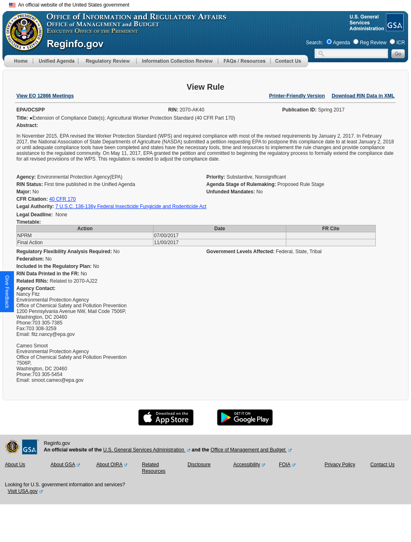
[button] (55, 61)
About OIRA (109, 464)
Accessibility (246, 464)
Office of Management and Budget (248, 450)
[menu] (55, 61)
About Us (15, 464)
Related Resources (153, 468)
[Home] (18, 65)
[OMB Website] (21, 47)
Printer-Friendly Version (297, 96)
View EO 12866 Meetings (45, 96)
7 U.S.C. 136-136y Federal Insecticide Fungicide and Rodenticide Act (130, 206)
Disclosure (198, 464)
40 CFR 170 (62, 199)
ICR (400, 42)
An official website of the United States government (69, 5)
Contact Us (382, 464)
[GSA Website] (394, 28)
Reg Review (373, 42)
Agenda (341, 42)
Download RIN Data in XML (363, 96)
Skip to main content (210, 4)
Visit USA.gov (23, 491)
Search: (314, 42)
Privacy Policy (339, 464)
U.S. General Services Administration (144, 450)
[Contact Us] (289, 65)
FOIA (284, 464)
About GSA (62, 464)
